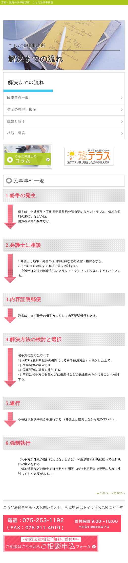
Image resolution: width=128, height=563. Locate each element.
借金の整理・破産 (21, 109)
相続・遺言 (16, 133)
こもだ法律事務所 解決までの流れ (28, 82)
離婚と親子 (16, 121)
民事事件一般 (18, 97)
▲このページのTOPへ (111, 493)
